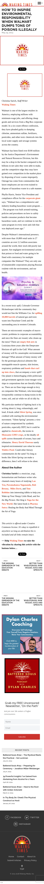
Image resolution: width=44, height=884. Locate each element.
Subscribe (22, 737)
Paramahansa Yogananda (19, 485)
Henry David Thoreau (22, 442)
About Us (31, 856)
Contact (20, 856)
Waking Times (17, 540)
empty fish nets (27, 342)
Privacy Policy (30, 860)
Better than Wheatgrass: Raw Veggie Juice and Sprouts (31, 565)
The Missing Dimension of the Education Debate (11, 565)
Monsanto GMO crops (12, 435)
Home (11, 856)
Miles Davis (15, 488)
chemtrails (16, 431)
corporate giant (33, 198)
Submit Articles (14, 860)
